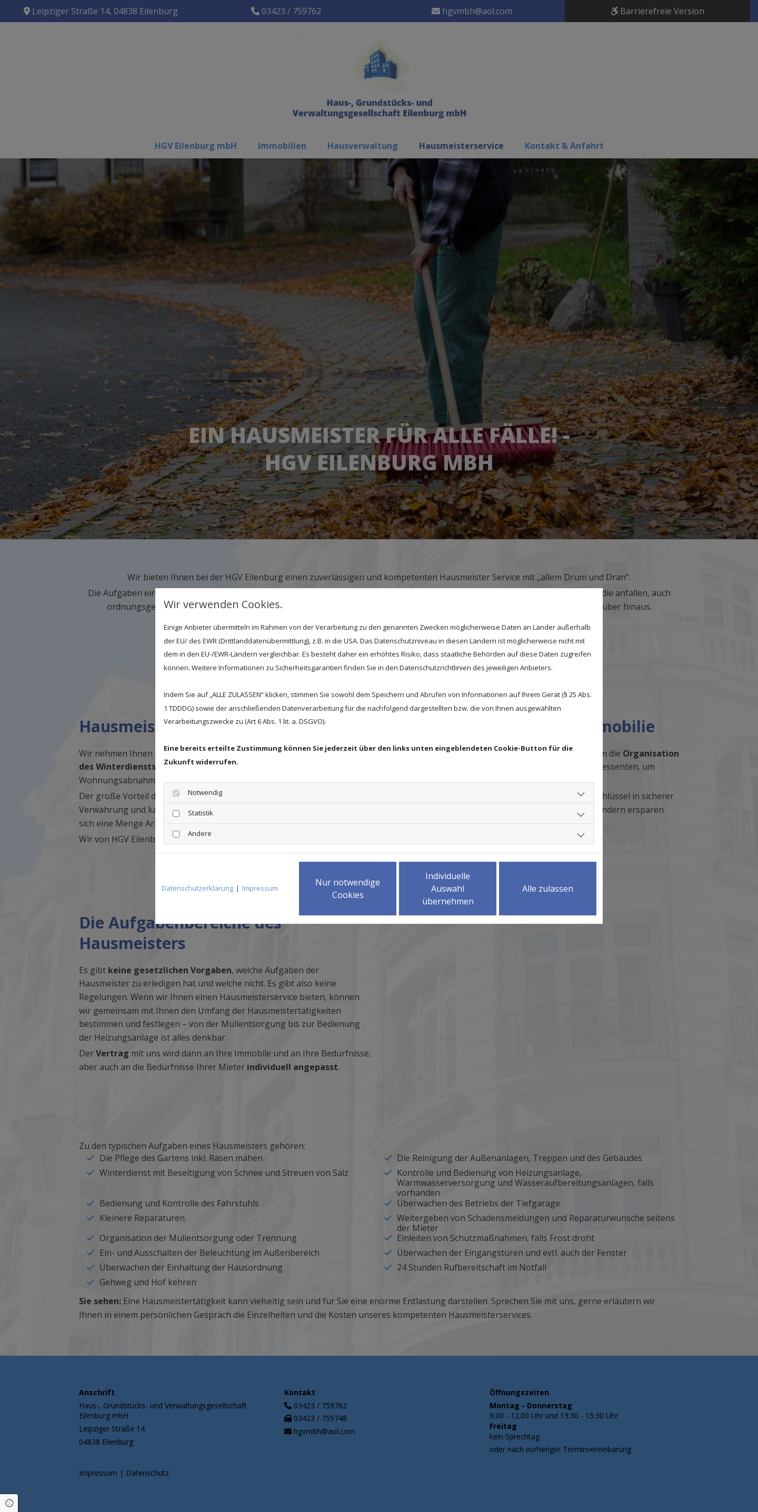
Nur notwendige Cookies (347, 888)
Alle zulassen (547, 888)
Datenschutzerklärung (197, 888)
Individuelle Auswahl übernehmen (448, 888)
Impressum (260, 888)
